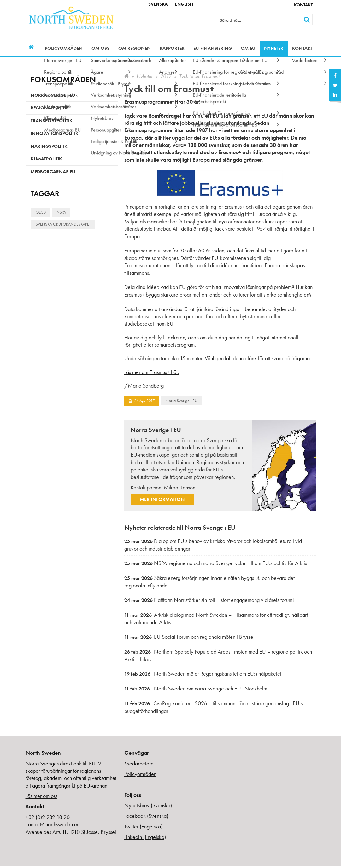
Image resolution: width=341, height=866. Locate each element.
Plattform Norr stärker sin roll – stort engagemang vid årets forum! (209, 599)
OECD (41, 212)
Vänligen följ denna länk (231, 358)
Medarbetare (139, 763)
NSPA (61, 212)
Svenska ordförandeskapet (63, 224)
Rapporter (172, 48)
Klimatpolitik (46, 159)
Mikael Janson (179, 487)
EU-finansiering (212, 48)
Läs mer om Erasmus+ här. (151, 372)
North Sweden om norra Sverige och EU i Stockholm (195, 688)
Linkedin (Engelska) (145, 836)
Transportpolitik (52, 121)
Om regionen (134, 48)
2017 (166, 76)
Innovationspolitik (55, 133)
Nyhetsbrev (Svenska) (148, 805)
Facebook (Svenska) (146, 815)
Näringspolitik (49, 146)
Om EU (248, 48)
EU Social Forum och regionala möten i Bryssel (189, 636)
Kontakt (303, 5)
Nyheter (273, 48)
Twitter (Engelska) (143, 826)
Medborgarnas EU (53, 172)
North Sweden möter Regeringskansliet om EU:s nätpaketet (202, 673)
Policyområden (64, 48)
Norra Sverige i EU (181, 400)
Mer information (162, 499)
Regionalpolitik (50, 108)
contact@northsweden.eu (52, 824)
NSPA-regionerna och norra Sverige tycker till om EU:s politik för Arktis (215, 563)
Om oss (100, 48)
